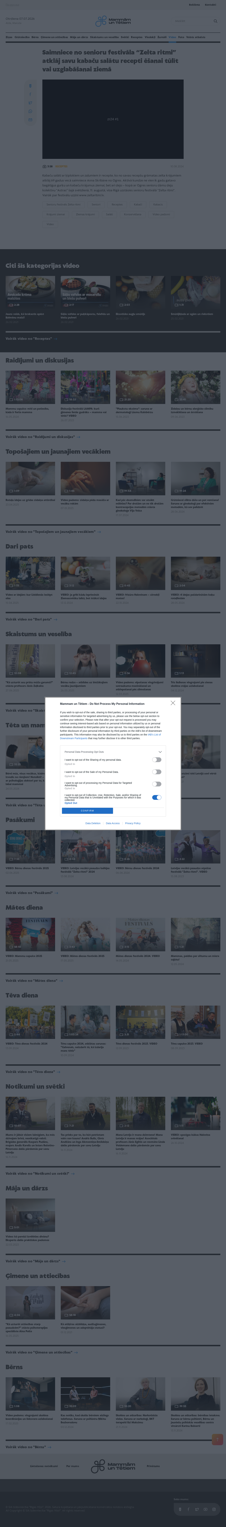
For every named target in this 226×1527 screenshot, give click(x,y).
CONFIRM (87, 810)
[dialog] (113, 763)
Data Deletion (92, 823)
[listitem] (113, 752)
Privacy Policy (133, 823)
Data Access (113, 823)
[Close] (174, 704)
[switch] (156, 759)
